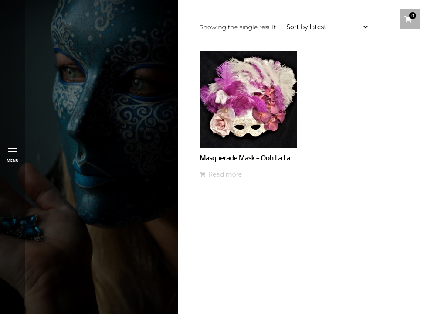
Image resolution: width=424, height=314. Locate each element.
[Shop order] (327, 27)
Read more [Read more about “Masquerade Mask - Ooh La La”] (225, 174)
